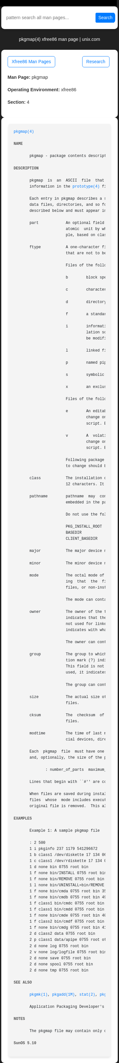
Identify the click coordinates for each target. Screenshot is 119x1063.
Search (105, 17)
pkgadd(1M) (63, 994)
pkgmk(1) (39, 994)
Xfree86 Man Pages (31, 61)
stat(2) (87, 994)
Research (95, 61)
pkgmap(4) (24, 132)
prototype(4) (86, 186)
